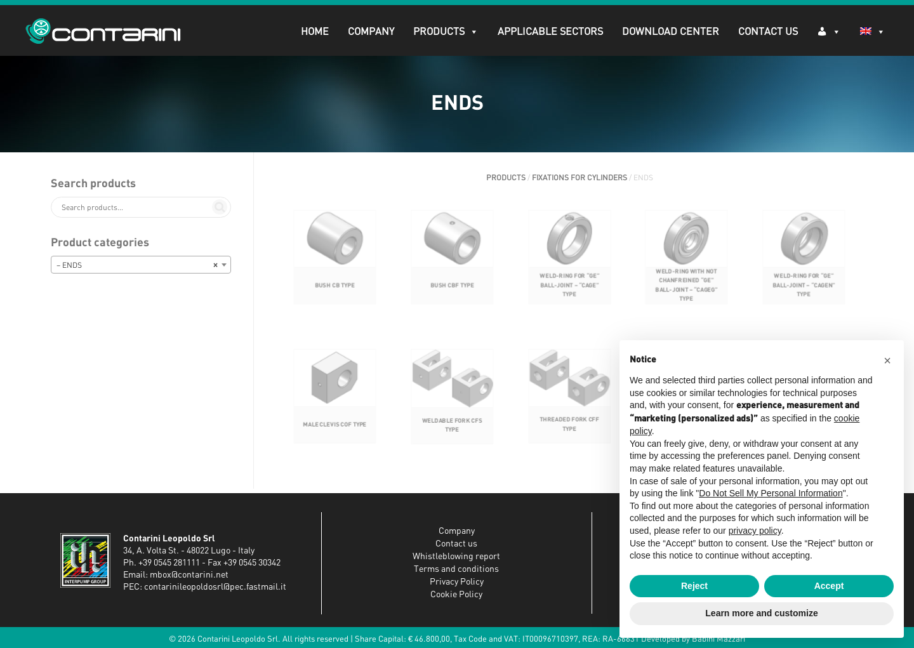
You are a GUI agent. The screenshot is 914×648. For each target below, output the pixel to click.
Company (371, 32)
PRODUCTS (446, 32)
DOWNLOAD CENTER (670, 32)
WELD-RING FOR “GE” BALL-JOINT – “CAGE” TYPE (569, 297)
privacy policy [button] (755, 531)
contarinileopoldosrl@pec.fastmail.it (215, 587)
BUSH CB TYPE (334, 297)
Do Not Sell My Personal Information (770, 493)
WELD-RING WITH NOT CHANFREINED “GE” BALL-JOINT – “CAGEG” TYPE (686, 297)
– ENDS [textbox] (137, 265)
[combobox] (141, 265)
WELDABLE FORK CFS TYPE (452, 436)
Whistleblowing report (456, 556)
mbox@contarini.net (189, 575)
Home (315, 32)
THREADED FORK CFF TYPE (569, 435)
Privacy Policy (457, 582)
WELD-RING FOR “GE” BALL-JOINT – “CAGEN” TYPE (804, 297)
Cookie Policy (456, 594)
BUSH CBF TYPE (451, 297)
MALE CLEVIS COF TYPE (334, 436)
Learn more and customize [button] (761, 613)
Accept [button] (829, 586)
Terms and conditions (456, 569)
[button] (887, 360)
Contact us (456, 543)
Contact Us (768, 32)
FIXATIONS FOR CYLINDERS (579, 178)
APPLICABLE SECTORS (550, 32)
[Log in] (829, 31)
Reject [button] (694, 586)
